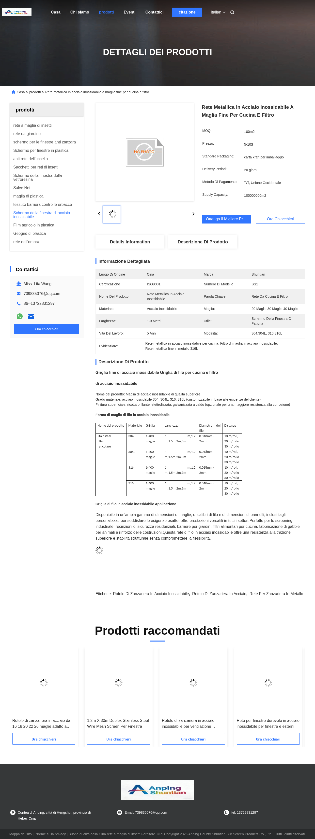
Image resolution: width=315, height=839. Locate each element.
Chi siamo (79, 12)
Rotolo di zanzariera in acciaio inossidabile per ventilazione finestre (188, 723)
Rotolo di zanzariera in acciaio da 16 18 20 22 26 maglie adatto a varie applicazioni (41, 723)
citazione (187, 12)
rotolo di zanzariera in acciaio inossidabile (151, 594)
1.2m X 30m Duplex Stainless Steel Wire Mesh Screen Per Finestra (118, 723)
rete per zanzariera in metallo (276, 594)
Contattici (154, 12)
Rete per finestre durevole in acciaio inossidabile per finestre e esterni (268, 723)
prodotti (106, 12)
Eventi (130, 12)
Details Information (130, 241)
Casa (56, 12)
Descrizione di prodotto (203, 241)
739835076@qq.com (42, 294)
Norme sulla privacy (50, 834)
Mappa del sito (20, 834)
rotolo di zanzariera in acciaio (219, 594)
